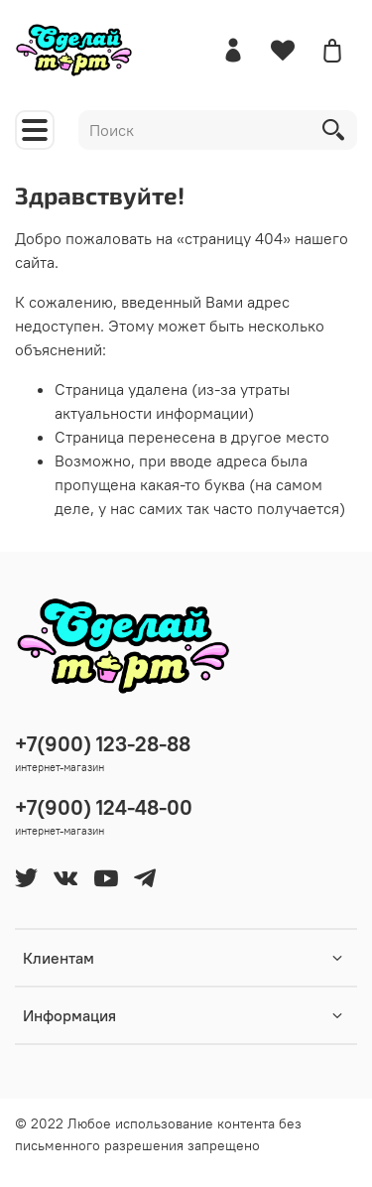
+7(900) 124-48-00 (103, 807)
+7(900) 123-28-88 (102, 743)
